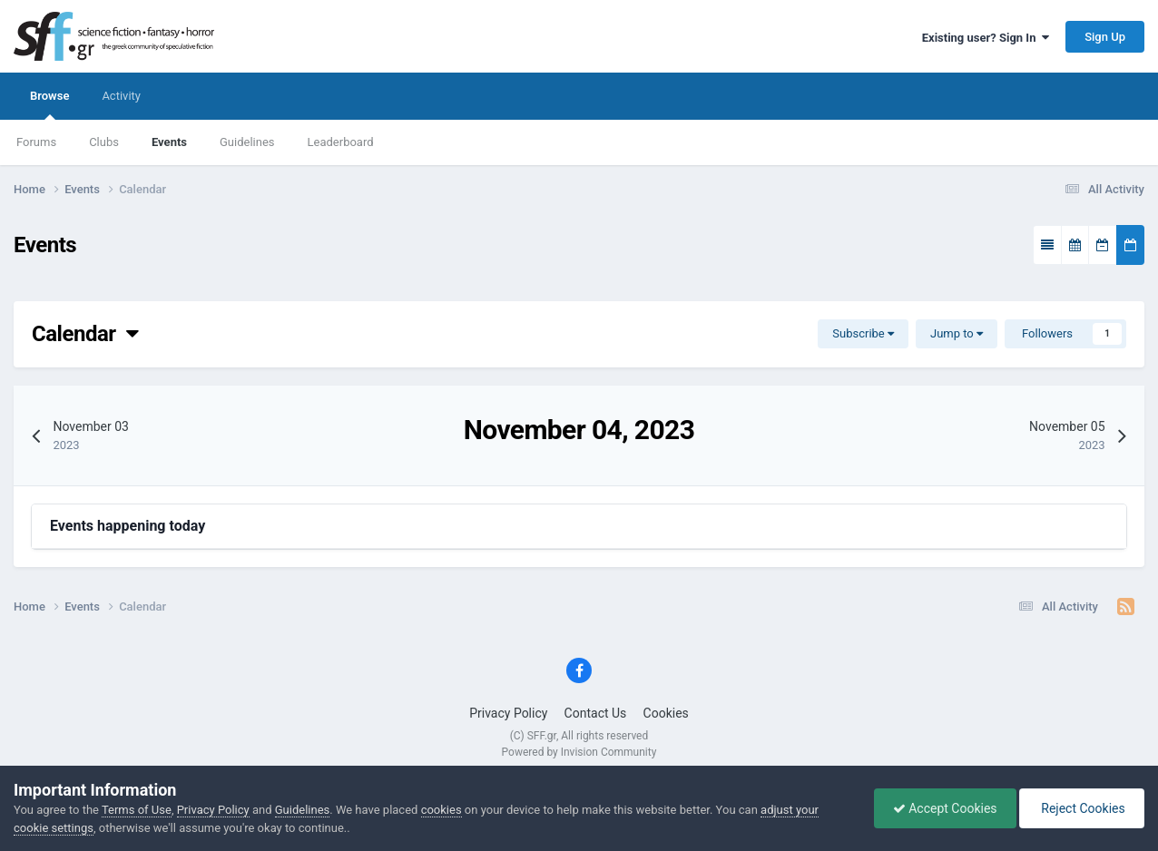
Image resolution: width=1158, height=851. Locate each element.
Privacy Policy (508, 713)
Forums (36, 142)
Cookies (666, 713)
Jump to (956, 333)
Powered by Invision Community (579, 752)
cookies (441, 810)
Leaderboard (341, 142)
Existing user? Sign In (985, 37)
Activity (121, 96)
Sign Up (1104, 37)
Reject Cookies (1081, 808)
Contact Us (595, 713)
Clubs (104, 142)
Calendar (85, 334)
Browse (49, 104)
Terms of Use (137, 810)
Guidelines (247, 142)
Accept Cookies (945, 808)
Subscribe (863, 333)
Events (169, 142)
